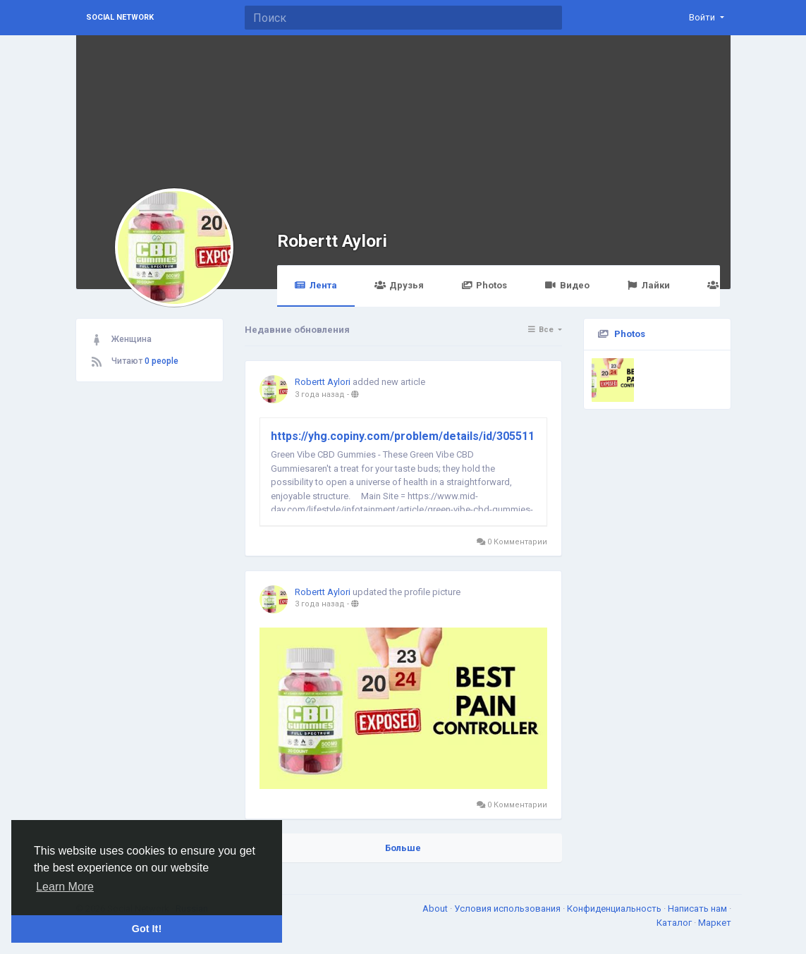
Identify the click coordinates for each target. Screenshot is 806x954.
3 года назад (320, 394)
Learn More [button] (65, 887)
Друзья (399, 285)
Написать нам (698, 908)
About (436, 908)
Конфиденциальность (615, 908)
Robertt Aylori (332, 241)
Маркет (714, 922)
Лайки (648, 285)
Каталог (675, 922)
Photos (484, 285)
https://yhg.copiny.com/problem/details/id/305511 (403, 436)
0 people (161, 361)
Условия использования (508, 908)
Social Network (120, 17)
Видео (566, 285)
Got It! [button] (146, 928)
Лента (316, 285)
